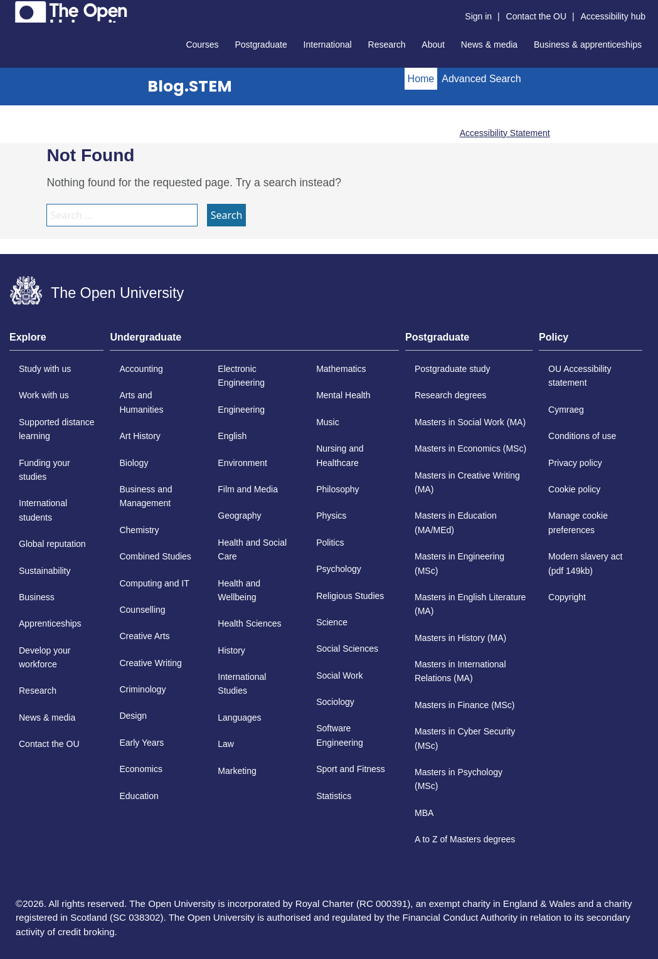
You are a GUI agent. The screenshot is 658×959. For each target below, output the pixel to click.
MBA (424, 813)
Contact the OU (536, 16)
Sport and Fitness (350, 769)
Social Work (339, 675)
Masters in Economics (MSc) (470, 448)
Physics (331, 516)
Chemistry (139, 530)
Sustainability (45, 571)
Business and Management (145, 496)
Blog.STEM (189, 86)
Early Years (141, 743)
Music (327, 422)
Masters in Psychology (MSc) (458, 779)
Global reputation (52, 544)
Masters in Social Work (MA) (470, 422)
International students (43, 510)
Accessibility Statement (505, 133)
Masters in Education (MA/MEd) (456, 522)
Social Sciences (347, 649)
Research (387, 45)
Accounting (140, 369)
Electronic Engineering (241, 376)
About (433, 45)
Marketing (237, 771)
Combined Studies (155, 556)
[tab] (56, 341)
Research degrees (450, 395)
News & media (489, 45)
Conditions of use (582, 436)
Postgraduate (261, 45)
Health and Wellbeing (239, 590)
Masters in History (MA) (460, 638)
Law (226, 744)
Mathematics (341, 369)
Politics (330, 543)
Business (37, 597)
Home (421, 78)
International (328, 45)
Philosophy (337, 489)
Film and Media (248, 489)
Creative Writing (150, 663)
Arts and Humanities (141, 402)
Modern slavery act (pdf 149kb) (585, 563)
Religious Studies (350, 596)
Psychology (338, 569)
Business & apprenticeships (588, 45)
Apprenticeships (50, 623)
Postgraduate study (453, 369)
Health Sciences (249, 623)
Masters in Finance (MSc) (464, 705)
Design (133, 716)
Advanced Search (481, 78)
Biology (133, 463)
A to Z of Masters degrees (465, 839)
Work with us (44, 395)
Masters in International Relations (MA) (460, 671)
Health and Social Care (252, 549)
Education (138, 796)
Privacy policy (575, 463)
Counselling (142, 610)
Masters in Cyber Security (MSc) (465, 738)
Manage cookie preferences (578, 522)
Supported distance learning (57, 429)
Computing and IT (154, 583)
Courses (202, 45)
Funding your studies (44, 470)
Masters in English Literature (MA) (470, 604)
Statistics (333, 796)
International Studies (242, 684)
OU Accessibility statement (579, 376)
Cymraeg (566, 410)
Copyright (567, 597)
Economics (140, 769)
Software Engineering (339, 735)
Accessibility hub (613, 16)
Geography (239, 516)
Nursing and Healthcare (340, 455)
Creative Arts (144, 636)
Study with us (45, 369)
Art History (139, 436)
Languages (239, 718)
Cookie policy (574, 489)
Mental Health (343, 395)
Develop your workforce (45, 657)
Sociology (335, 702)
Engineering (241, 410)
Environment (242, 463)
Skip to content (9, 9)
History (231, 650)
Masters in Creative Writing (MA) (467, 482)
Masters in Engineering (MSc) (459, 563)
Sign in (478, 16)
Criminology (142, 689)
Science (332, 622)
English (232, 436)
